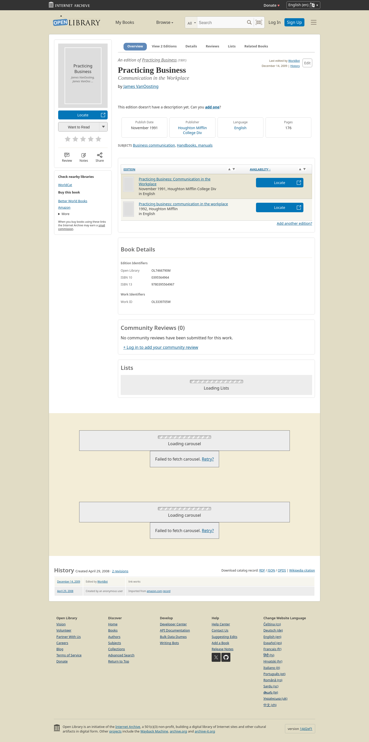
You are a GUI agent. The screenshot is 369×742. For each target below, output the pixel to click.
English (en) (272, 636)
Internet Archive (127, 726)
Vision (61, 624)
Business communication (154, 145)
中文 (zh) (269, 705)
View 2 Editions (164, 46)
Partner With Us (68, 636)
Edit (307, 62)
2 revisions (120, 571)
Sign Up (294, 22)
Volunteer (63, 630)
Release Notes (222, 649)
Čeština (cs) (272, 624)
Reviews (212, 46)
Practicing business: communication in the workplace (183, 203)
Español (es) (272, 643)
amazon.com (154, 591)
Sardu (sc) (270, 686)
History (295, 66)
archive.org (178, 731)
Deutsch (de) (273, 630)
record (166, 591)
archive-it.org (205, 731)
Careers (62, 643)
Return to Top (118, 661)
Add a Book (220, 643)
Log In (275, 22)
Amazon (64, 207)
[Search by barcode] (258, 22)
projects (115, 731)
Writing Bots (169, 643)
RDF (262, 570)
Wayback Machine (154, 731)
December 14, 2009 (68, 581)
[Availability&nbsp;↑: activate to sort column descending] (279, 169)
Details (191, 46)
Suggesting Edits (224, 636)
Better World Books (72, 201)
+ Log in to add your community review (160, 347)
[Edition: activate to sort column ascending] (184, 169)
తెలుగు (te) (270, 692)
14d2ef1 (306, 728)
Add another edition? (294, 223)
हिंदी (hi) (268, 655)
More (65, 214)
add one (212, 107)
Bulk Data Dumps (173, 636)
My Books (125, 22)
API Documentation (175, 630)
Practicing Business (159, 60)
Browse (159, 22)
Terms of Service (68, 655)
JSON (271, 570)
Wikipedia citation (302, 570)
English (240, 127)
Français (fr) (272, 649)
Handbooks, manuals (194, 145)
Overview (135, 46)
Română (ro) (272, 680)
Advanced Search (121, 655)
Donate (272, 5)
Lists (232, 46)
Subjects (114, 643)
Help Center (221, 624)
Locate (82, 115)
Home (112, 624)
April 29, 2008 (65, 591)
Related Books (256, 46)
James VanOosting (141, 86)
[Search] (221, 22)
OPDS (282, 570)
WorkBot (294, 61)
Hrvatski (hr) (272, 661)
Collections (116, 649)
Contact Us (220, 630)
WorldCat (65, 185)
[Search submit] (249, 22)
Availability (260, 169)
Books (113, 630)
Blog (59, 649)
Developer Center (173, 624)
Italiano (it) (271, 667)
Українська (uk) (275, 698)
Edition (129, 169)
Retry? (208, 459)
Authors (114, 636)
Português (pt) (274, 674)
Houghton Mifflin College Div (192, 130)
